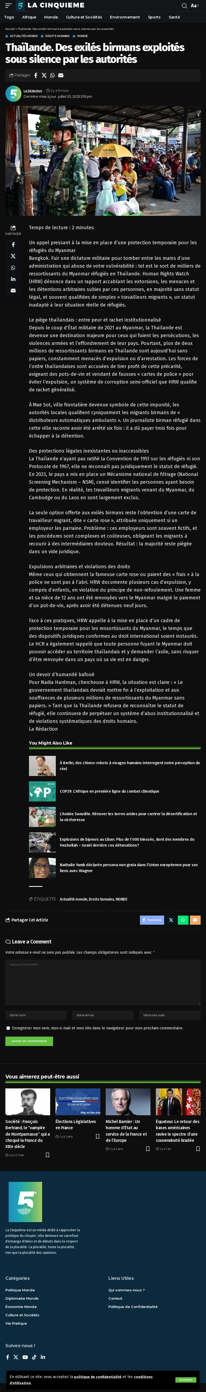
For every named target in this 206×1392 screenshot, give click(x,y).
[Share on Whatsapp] (52, 75)
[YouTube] (25, 1366)
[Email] (60, 75)
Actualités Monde (24, 36)
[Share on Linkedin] (13, 284)
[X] (16, 1366)
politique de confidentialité (99, 1377)
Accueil (10, 29)
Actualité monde (73, 899)
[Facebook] (7, 1366)
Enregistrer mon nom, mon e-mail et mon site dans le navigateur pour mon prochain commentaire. (97, 1035)
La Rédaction (35, 91)
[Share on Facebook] (35, 75)
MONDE (121, 899)
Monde (82, 36)
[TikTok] (34, 1366)
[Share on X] (44, 75)
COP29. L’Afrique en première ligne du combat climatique (109, 791)
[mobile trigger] (9, 5)
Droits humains (57, 36)
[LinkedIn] (43, 1366)
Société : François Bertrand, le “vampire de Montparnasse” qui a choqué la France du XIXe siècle (27, 1143)
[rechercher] (184, 5)
